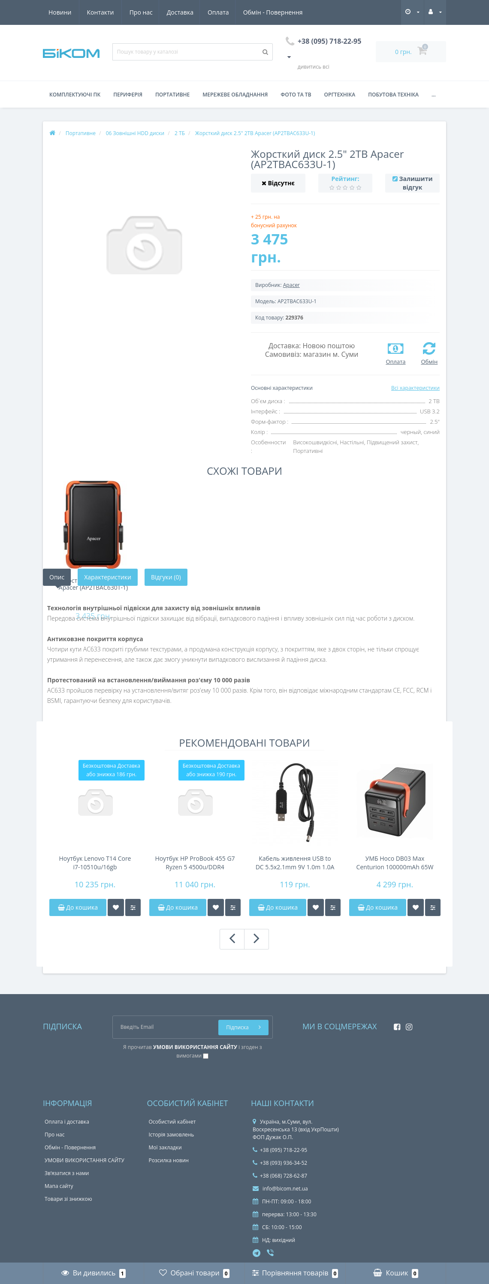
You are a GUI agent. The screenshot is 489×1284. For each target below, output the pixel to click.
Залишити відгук (415, 183)
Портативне (172, 94)
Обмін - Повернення (196, 12)
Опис (56, 577)
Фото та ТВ (296, 94)
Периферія (127, 94)
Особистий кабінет (172, 1121)
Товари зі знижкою (68, 1199)
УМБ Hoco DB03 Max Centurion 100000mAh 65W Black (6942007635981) (395, 862)
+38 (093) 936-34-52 (280, 1162)
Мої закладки (165, 1147)
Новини (252, 12)
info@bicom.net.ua (280, 1188)
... (434, 94)
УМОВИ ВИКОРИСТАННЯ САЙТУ (84, 1160)
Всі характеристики (415, 388)
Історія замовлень (171, 1134)
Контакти (293, 12)
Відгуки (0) (166, 577)
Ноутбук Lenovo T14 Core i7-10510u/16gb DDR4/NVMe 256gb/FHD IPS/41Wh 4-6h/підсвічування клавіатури (95, 862)
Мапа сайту (59, 1186)
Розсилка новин (169, 1160)
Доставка (100, 12)
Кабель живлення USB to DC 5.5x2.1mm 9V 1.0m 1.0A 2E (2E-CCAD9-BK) (295, 862)
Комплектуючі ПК (74, 94)
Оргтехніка (340, 94)
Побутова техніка (393, 94)
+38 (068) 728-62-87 (280, 1175)
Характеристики (107, 577)
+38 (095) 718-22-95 (280, 1150)
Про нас (60, 12)
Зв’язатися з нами (67, 1173)
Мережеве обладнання (235, 94)
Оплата (140, 12)
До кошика (78, 907)
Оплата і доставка (67, 1121)
